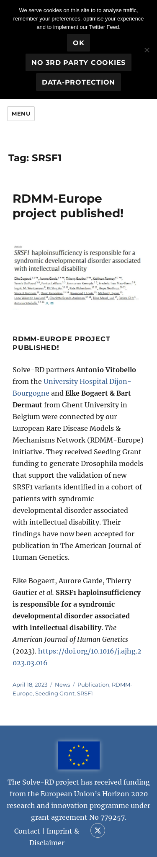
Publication (93, 684)
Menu (21, 113)
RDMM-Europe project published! (68, 205)
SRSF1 (85, 693)
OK (79, 43)
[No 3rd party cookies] (146, 50)
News (62, 684)
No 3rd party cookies (78, 63)
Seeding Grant (55, 693)
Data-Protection (78, 82)
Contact (27, 831)
